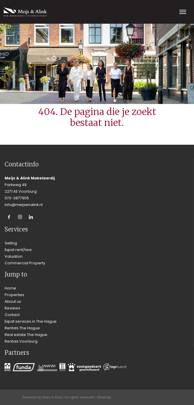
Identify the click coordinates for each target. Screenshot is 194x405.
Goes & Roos (52, 397)
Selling (11, 243)
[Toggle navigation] (183, 12)
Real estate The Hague (26, 334)
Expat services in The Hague (31, 321)
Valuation (14, 256)
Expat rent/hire (18, 249)
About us (13, 301)
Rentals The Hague (22, 328)
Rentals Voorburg (21, 341)
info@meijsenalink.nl (24, 204)
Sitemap (104, 397)
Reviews (12, 308)
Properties (14, 294)
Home (10, 288)
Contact (12, 314)
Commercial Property (25, 263)
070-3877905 (17, 198)
